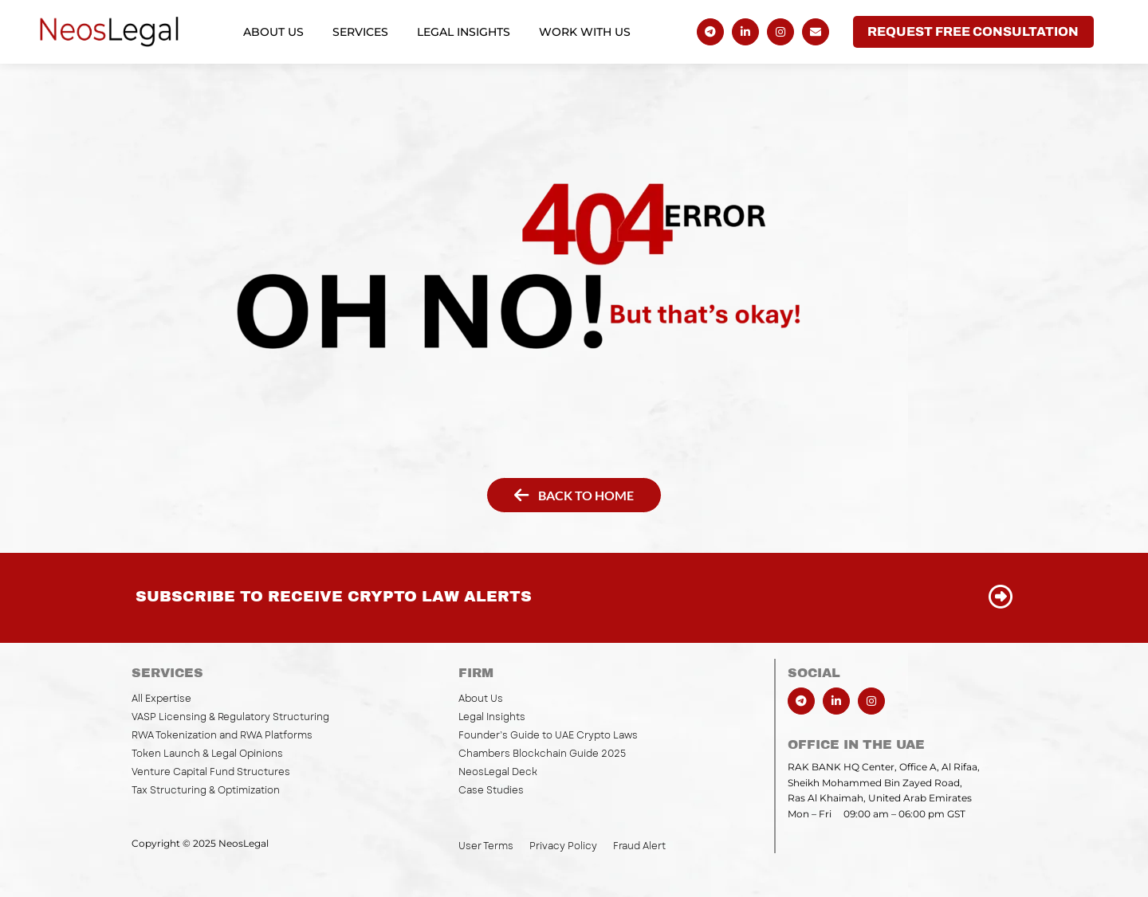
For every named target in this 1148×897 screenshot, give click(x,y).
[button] (973, 32)
